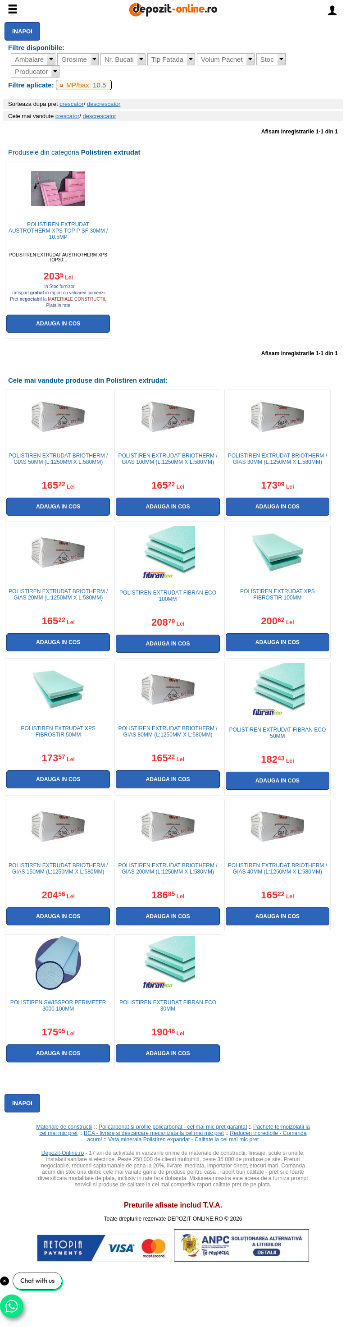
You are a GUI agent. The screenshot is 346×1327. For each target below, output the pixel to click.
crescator (71, 104)
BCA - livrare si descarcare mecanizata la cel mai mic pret (154, 1133)
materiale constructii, (77, 299)
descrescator (103, 104)
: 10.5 (86, 85)
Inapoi (22, 31)
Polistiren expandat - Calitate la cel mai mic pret (201, 1139)
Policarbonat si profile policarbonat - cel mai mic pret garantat (173, 1127)
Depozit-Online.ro (62, 1153)
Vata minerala (124, 1139)
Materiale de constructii (64, 1127)
